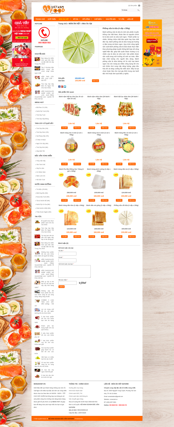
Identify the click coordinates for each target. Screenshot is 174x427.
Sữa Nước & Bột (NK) (43, 208)
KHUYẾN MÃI (111, 19)
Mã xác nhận (63, 280)
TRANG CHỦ (40, 19)
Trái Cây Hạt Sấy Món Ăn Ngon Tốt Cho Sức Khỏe (47, 86)
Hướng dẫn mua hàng (76, 388)
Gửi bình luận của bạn (66, 264)
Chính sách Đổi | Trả (75, 393)
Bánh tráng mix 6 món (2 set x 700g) (99, 134)
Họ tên (61, 250)
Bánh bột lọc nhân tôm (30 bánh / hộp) (126, 97)
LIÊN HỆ (130, 19)
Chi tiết (64, 127)
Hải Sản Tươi (40, 179)
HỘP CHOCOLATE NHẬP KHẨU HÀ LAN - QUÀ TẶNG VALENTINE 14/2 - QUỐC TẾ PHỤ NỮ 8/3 (44, 95)
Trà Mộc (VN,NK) (41, 189)
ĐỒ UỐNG (87, 19)
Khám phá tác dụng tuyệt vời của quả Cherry (47, 327)
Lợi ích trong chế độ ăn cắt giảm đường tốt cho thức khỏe (44, 311)
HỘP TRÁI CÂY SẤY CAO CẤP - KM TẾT (47, 78)
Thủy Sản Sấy (40, 161)
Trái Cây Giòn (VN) (42, 132)
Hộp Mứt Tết (39, 151)
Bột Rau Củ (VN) (41, 107)
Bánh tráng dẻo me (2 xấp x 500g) (126, 169)
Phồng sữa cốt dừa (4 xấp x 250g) (126, 205)
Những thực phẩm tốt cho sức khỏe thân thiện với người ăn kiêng (44, 254)
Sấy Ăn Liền (39, 168)
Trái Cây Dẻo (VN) (41, 128)
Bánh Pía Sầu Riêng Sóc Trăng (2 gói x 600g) (71, 170)
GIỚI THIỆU (52, 19)
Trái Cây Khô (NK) (41, 147)
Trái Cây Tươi (40, 115)
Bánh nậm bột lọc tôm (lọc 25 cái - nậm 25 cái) (71, 97)
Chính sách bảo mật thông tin (78, 396)
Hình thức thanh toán (75, 390)
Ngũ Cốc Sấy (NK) (41, 143)
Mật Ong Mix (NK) (41, 193)
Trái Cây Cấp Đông (42, 119)
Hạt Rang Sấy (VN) (42, 136)
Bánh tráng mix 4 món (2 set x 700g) (71, 134)
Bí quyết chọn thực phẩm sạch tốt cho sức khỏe (47, 222)
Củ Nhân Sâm (40, 172)
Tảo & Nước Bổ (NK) (42, 200)
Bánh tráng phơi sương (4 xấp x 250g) (99, 170)
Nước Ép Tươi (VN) (42, 111)
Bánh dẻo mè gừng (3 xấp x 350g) (98, 205)
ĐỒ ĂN (76, 19)
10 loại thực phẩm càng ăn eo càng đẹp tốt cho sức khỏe (44, 364)
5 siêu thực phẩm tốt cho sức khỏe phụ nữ (44, 335)
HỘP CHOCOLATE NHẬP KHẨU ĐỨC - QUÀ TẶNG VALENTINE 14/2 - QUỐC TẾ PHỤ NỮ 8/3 (44, 263)
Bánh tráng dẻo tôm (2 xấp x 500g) (71, 205)
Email (60, 257)
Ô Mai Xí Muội (40, 140)
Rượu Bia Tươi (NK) (42, 197)
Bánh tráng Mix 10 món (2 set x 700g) (126, 134)
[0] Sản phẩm (132, 5)
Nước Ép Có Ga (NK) (42, 204)
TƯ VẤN (121, 19)
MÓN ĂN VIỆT (65, 19)
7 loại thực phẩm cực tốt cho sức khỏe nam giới (44, 342)
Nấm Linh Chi (40, 176)
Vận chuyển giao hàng (76, 399)
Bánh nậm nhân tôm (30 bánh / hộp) (98, 97)
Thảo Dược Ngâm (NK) (43, 212)
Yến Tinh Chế (40, 164)
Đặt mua (95, 81)
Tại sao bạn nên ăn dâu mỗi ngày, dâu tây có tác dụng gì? (47, 237)
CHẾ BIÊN (99, 19)
